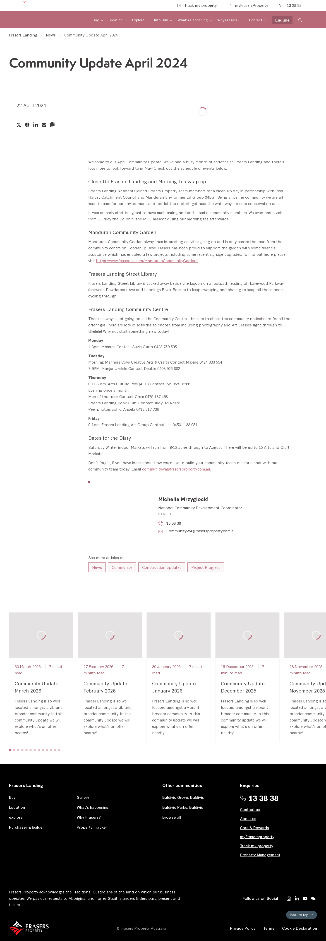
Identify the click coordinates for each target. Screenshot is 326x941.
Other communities (182, 785)
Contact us (250, 809)
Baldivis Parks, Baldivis (182, 807)
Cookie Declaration (299, 928)
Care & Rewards (254, 827)
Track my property (197, 5)
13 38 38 (290, 5)
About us (248, 818)
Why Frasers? (89, 817)
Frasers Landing (23, 34)
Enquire (282, 19)
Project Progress (205, 567)
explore (16, 817)
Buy (12, 797)
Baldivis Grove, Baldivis (183, 797)
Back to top (301, 914)
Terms (268, 928)
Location (17, 807)
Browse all (171, 817)
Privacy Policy (243, 928)
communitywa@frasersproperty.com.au (176, 468)
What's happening (93, 807)
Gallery (83, 797)
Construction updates (161, 567)
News (51, 34)
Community (122, 567)
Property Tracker (92, 827)
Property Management (260, 854)
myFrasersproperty (257, 836)
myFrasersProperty (248, 5)
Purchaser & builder (26, 827)
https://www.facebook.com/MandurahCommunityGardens (147, 260)
